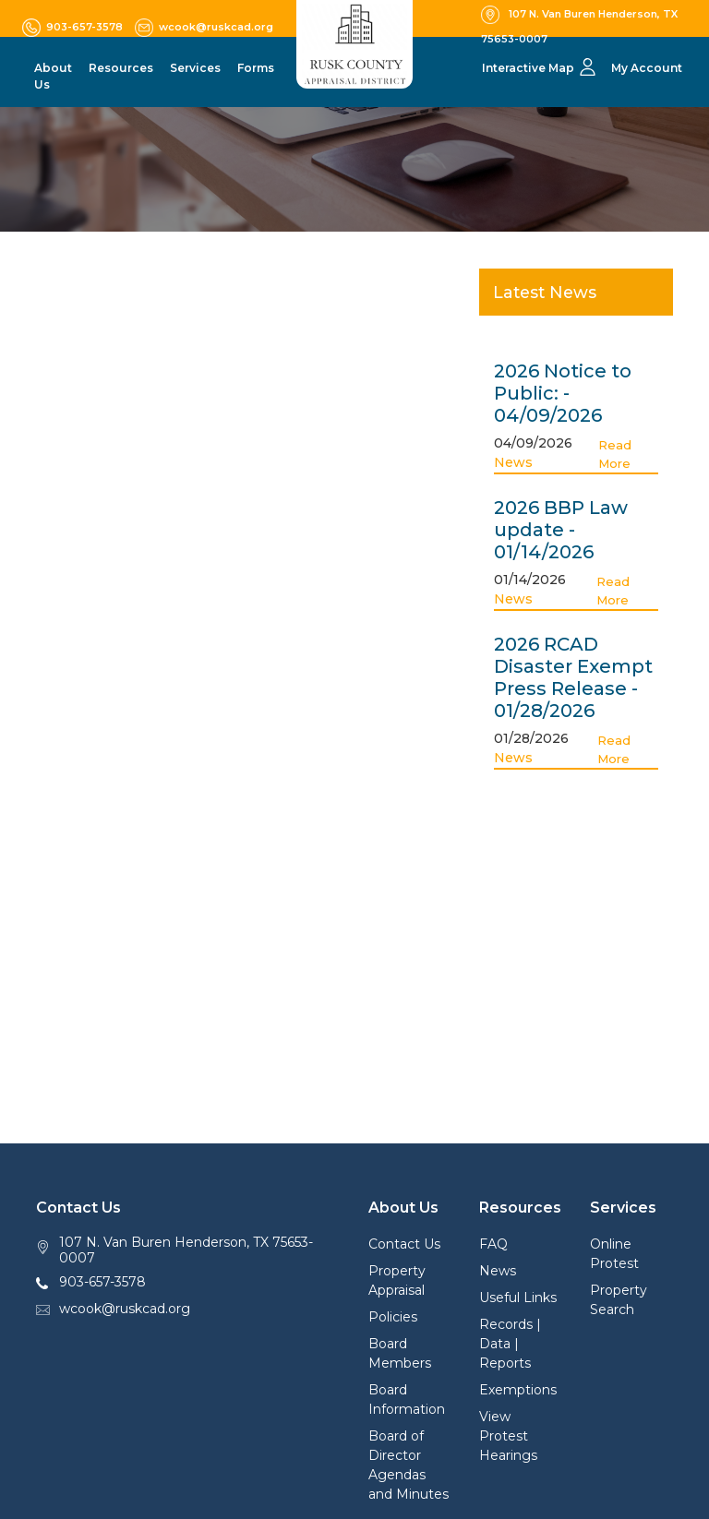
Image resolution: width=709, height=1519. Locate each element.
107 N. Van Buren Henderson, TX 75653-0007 (186, 1250)
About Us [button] (53, 76)
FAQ (493, 1244)
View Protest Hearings (508, 1436)
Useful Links (518, 1297)
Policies (392, 1317)
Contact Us (404, 1244)
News (513, 462)
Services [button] (195, 68)
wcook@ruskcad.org (124, 1308)
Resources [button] (121, 68)
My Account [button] (646, 68)
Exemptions (518, 1389)
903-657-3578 (102, 1282)
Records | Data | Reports (510, 1343)
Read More (614, 454)
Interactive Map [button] (528, 68)
